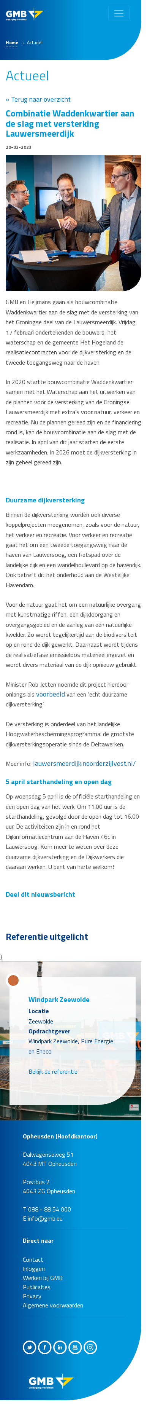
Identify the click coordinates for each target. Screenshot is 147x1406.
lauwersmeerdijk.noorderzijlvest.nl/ (84, 763)
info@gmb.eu (45, 1218)
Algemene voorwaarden (53, 1305)
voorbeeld (51, 694)
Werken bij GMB (43, 1277)
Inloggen (34, 1268)
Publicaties (37, 1286)
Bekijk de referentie (52, 1071)
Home (12, 42)
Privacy (32, 1296)
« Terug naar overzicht (38, 99)
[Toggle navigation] (119, 13)
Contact (33, 1259)
